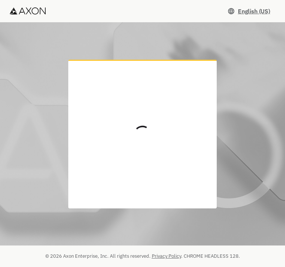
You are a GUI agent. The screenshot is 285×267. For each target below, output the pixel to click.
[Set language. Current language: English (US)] (249, 11)
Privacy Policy (166, 256)
